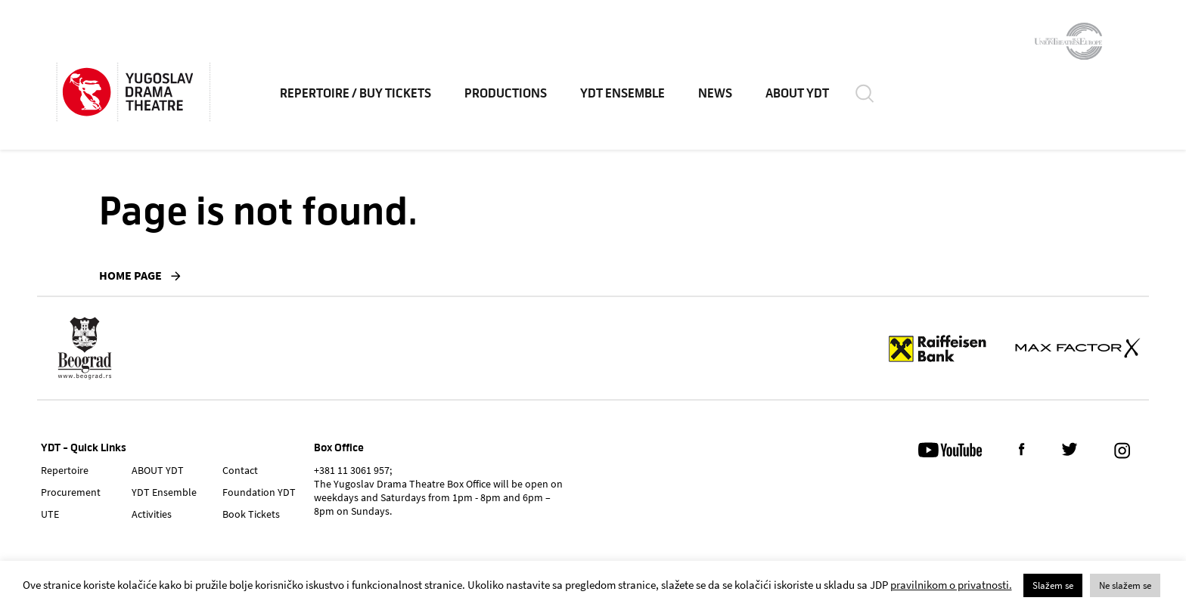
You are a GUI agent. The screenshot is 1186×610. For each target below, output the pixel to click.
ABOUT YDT (802, 98)
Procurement (71, 492)
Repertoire (64, 470)
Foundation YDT (259, 492)
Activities (152, 514)
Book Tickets (251, 514)
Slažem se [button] (1052, 585)
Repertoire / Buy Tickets (360, 98)
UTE (50, 514)
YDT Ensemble (627, 98)
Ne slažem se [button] (1125, 585)
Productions (511, 98)
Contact (240, 470)
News (720, 98)
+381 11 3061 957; (353, 470)
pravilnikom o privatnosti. (951, 584)
